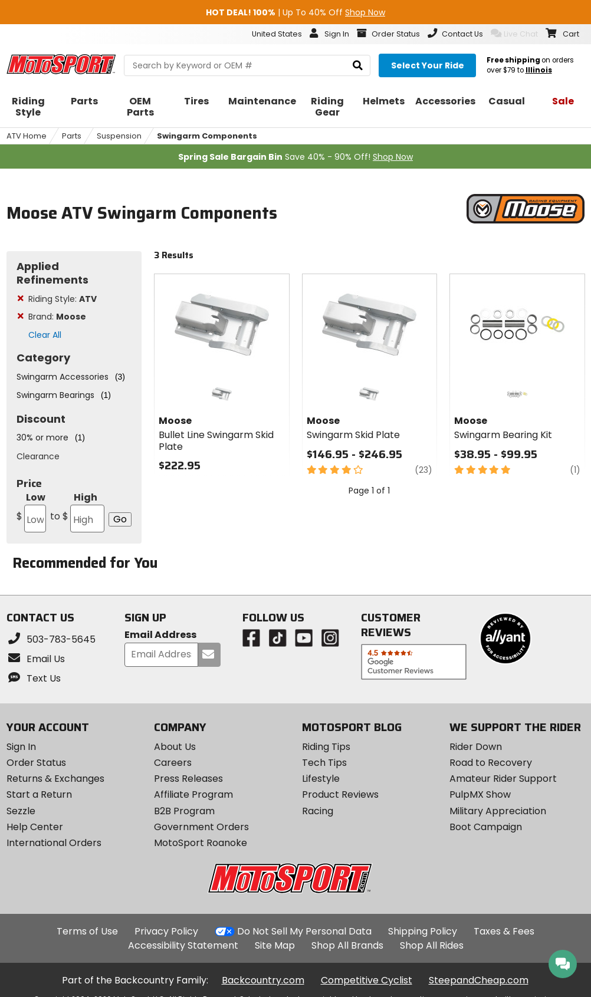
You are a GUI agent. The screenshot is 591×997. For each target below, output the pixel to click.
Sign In (21, 746)
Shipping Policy (422, 931)
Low (32, 511)
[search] (357, 65)
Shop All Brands (347, 945)
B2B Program (184, 811)
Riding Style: (62, 299)
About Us (175, 746)
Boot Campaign (485, 827)
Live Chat (514, 33)
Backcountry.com (263, 980)
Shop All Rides (432, 945)
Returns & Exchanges (55, 778)
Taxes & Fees (504, 931)
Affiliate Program (193, 794)
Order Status (36, 762)
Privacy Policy (166, 931)
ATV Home (26, 136)
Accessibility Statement (183, 945)
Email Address (160, 635)
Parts (71, 136)
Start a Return (39, 794)
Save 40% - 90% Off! (295, 157)
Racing (317, 811)
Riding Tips (326, 746)
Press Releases (188, 778)
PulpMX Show (480, 794)
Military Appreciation (497, 811)
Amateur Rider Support (503, 778)
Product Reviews (340, 794)
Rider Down (475, 746)
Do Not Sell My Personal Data (304, 931)
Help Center (34, 827)
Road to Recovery (490, 762)
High (76, 511)
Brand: (57, 317)
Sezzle (20, 811)
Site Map (275, 945)
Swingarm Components (207, 136)
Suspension (119, 136)
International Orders (53, 843)
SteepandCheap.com (478, 980)
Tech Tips (324, 762)
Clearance (38, 456)
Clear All (44, 335)
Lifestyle (321, 778)
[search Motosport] (247, 65)
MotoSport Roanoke (200, 843)
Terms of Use (87, 931)
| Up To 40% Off (295, 12)
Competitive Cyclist (366, 980)
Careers (173, 762)
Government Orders (201, 827)
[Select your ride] (427, 65)
